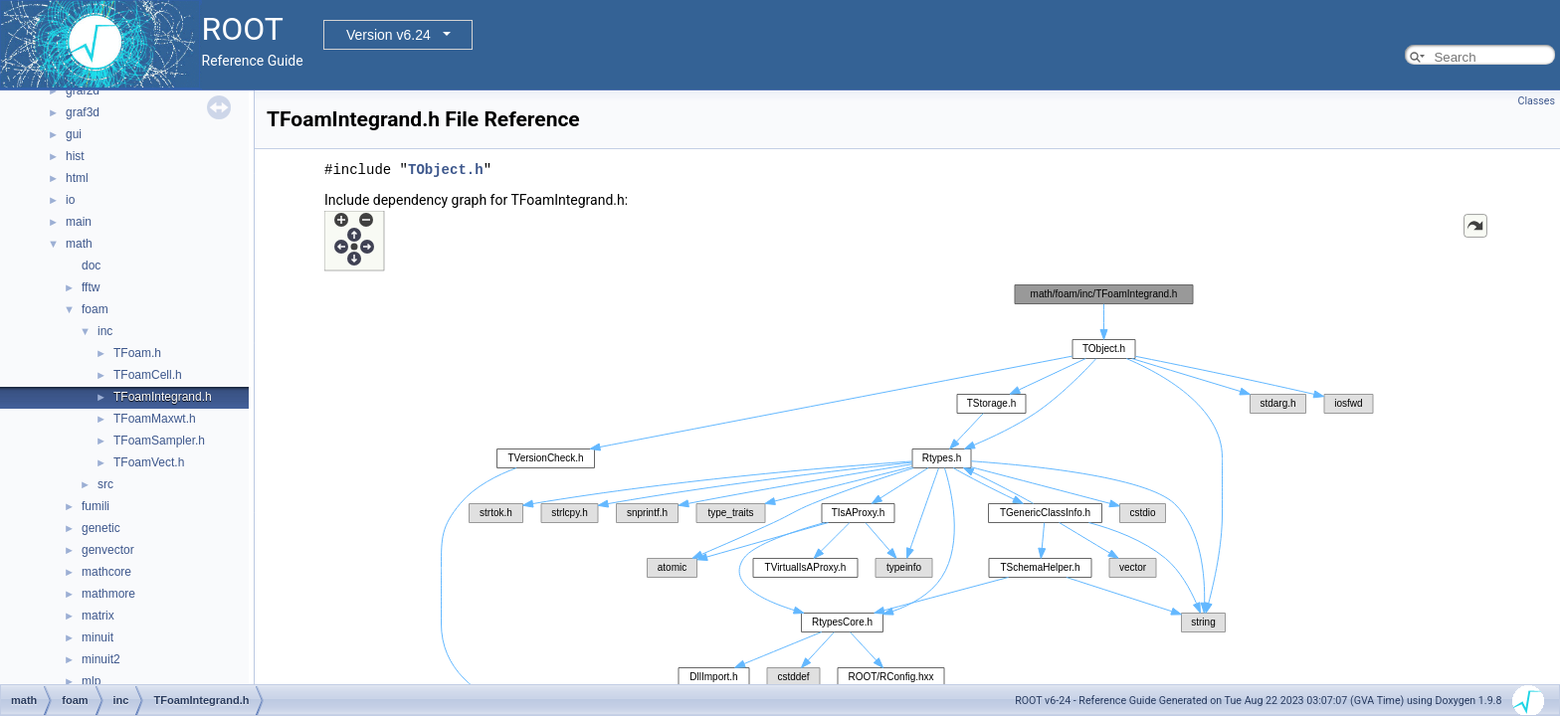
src (105, 484)
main (79, 222)
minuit (97, 637)
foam (95, 309)
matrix (98, 616)
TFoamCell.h (147, 375)
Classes (1536, 100)
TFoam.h (137, 353)
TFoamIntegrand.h (162, 397)
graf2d (82, 90)
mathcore (106, 572)
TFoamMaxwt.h (154, 419)
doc (91, 265)
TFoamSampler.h (159, 441)
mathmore (108, 594)
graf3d (82, 112)
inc (105, 331)
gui (74, 134)
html (77, 178)
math (79, 244)
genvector (108, 550)
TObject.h (446, 169)
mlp (91, 681)
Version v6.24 (388, 35)
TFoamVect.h (148, 462)
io (70, 200)
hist (75, 156)
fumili (95, 506)
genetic (101, 528)
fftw (90, 287)
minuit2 (101, 659)
